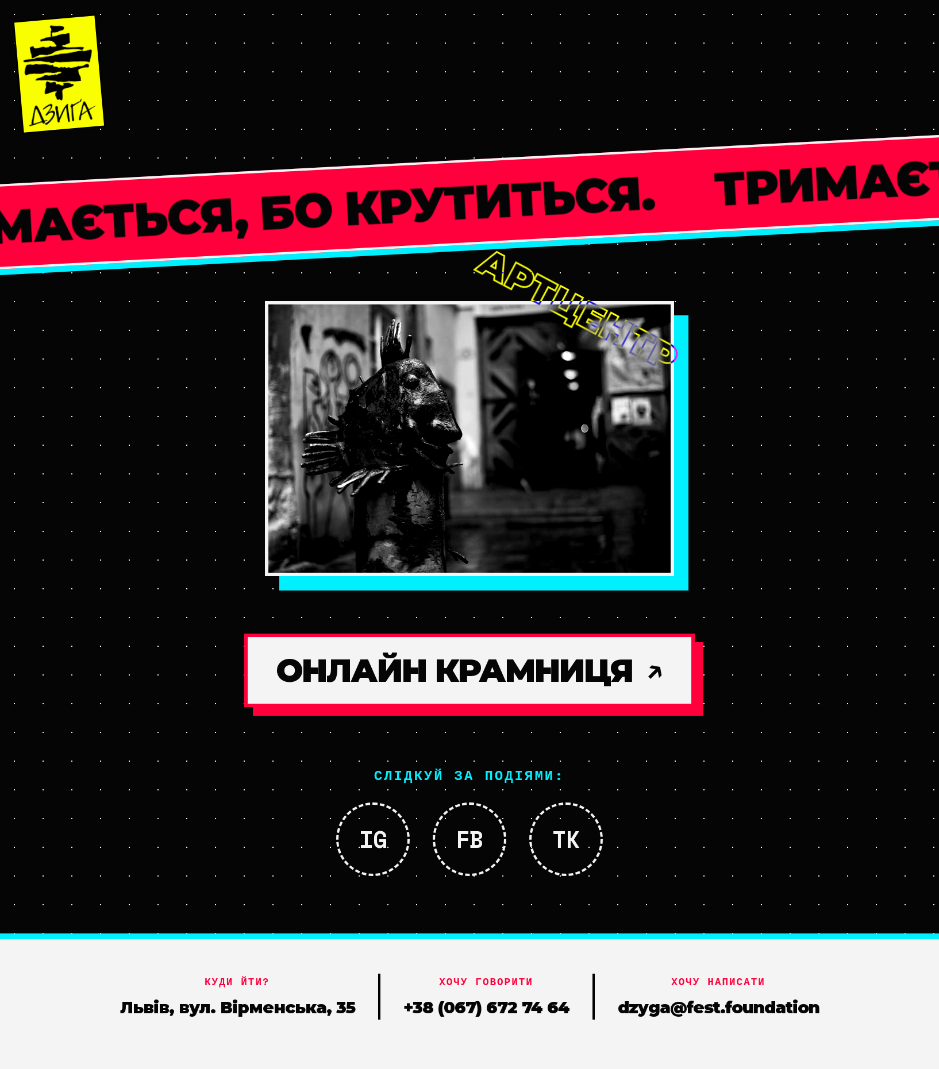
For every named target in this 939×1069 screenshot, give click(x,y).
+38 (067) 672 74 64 (486, 1007)
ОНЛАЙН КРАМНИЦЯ (469, 670)
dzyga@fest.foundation (718, 1007)
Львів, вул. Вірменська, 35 (237, 1007)
